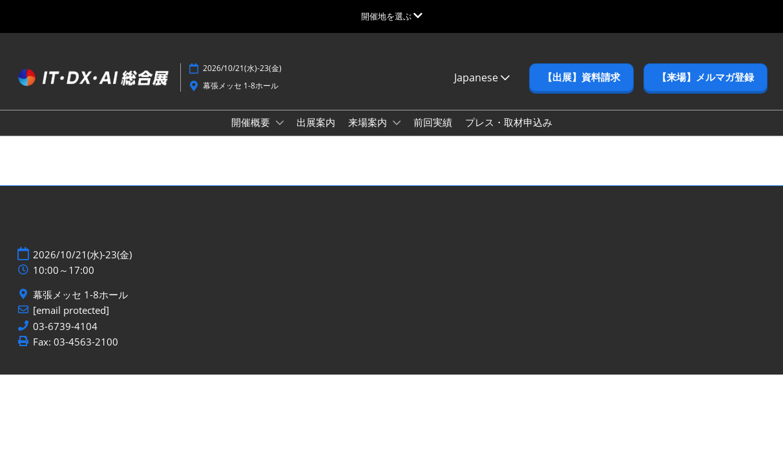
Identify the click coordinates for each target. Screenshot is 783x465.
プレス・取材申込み (508, 122)
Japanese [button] (482, 77)
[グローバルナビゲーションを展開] (392, 16)
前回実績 (432, 122)
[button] (581, 77)
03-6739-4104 (65, 326)
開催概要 (252, 122)
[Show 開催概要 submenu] (280, 122)
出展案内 (316, 122)
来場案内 (369, 122)
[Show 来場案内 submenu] (397, 122)
